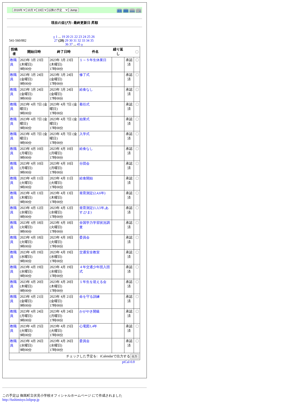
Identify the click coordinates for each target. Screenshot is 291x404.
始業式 (84, 119)
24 (84, 36)
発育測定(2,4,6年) (92, 193)
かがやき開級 (89, 311)
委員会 (84, 237)
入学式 (84, 134)
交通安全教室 (89, 252)
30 (70, 40)
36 (66, 44)
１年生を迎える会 (92, 282)
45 (78, 44)
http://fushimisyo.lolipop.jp (20, 399)
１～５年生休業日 (92, 60)
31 (75, 40)
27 (56, 40)
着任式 (84, 104)
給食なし (86, 89)
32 (79, 40)
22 (76, 36)
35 (92, 40)
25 (88, 36)
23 (80, 36)
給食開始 (86, 178)
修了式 (84, 74)
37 (71, 44)
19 (63, 36)
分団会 (84, 163)
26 (93, 36)
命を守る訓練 (89, 296)
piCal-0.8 (128, 362)
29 (66, 40)
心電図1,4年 (88, 326)
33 (83, 40)
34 (87, 40)
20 (67, 36)
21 (71, 36)
